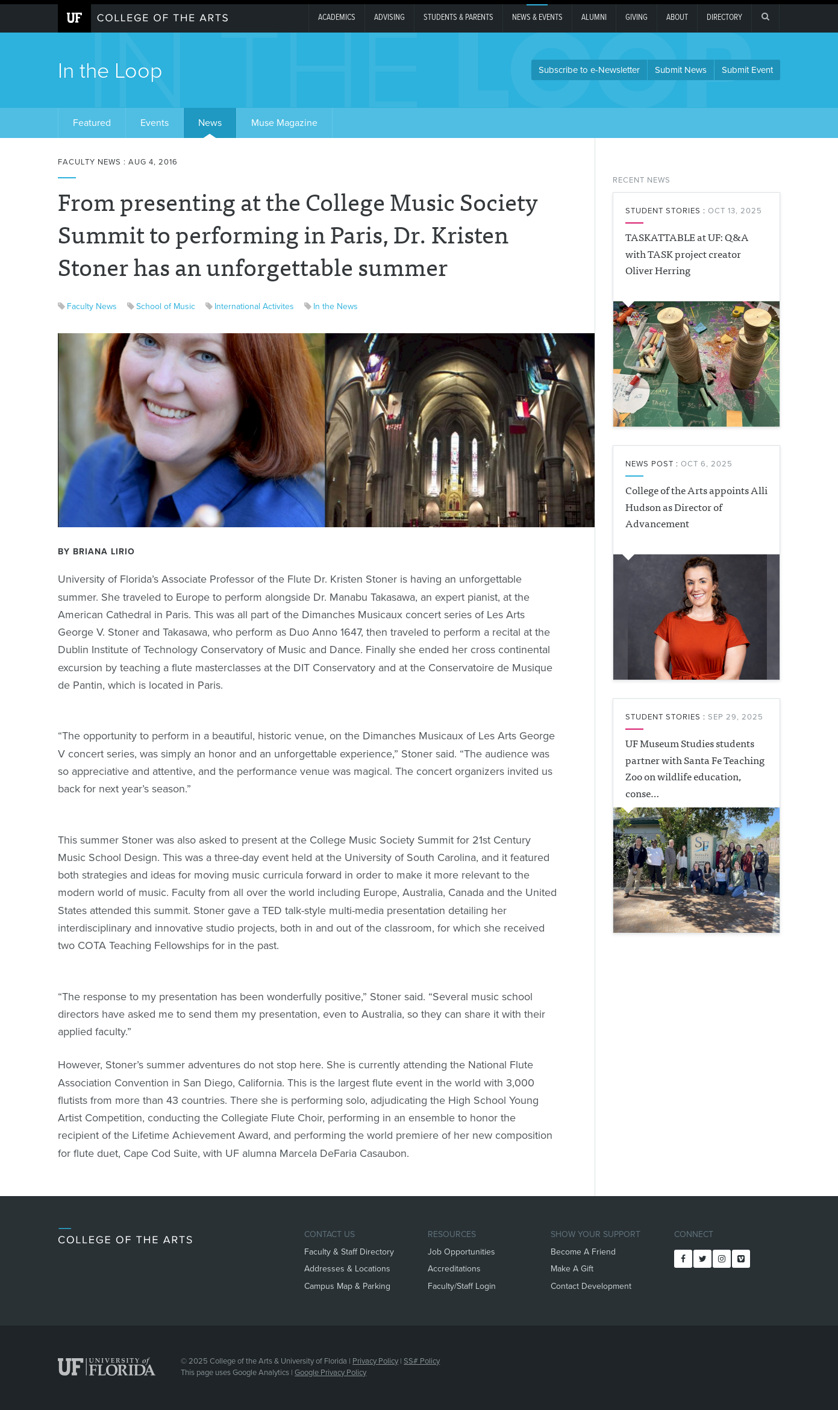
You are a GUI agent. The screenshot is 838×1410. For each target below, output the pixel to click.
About (677, 17)
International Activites (254, 306)
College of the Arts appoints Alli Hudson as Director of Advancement (696, 506)
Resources (452, 1234)
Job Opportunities (461, 1252)
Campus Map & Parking (347, 1286)
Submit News (681, 69)
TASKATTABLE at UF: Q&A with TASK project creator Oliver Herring (687, 253)
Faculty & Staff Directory (349, 1252)
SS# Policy (422, 1361)
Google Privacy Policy (330, 1372)
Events (154, 123)
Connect (693, 1234)
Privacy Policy (375, 1361)
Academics (336, 17)
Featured (92, 123)
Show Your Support (595, 1234)
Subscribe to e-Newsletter (589, 69)
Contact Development (591, 1286)
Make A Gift (572, 1269)
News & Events (537, 17)
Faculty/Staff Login (462, 1286)
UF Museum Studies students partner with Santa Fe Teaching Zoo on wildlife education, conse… (695, 768)
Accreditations (454, 1269)
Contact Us (329, 1234)
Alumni (594, 17)
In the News (335, 306)
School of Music (165, 306)
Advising (389, 17)
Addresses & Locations (347, 1269)
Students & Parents (458, 17)
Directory (724, 17)
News (210, 123)
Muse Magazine (284, 123)
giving (636, 17)
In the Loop (110, 71)
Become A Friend (583, 1252)
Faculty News (92, 306)
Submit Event (747, 69)
